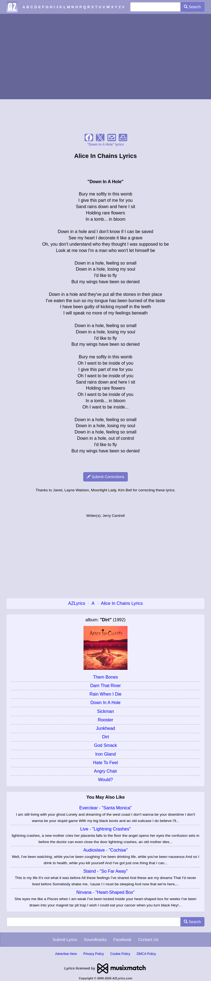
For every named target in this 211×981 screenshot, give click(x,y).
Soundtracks (95, 939)
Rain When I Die (106, 694)
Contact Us (148, 939)
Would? (105, 779)
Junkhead (105, 728)
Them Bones (105, 677)
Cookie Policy (120, 954)
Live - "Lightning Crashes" (105, 829)
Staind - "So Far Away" (105, 871)
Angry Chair (105, 771)
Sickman (105, 711)
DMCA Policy (146, 954)
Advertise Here (66, 954)
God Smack (105, 745)
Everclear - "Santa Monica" (105, 808)
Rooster (105, 720)
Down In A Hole (105, 702)
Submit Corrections (105, 477)
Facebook (122, 939)
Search (192, 7)
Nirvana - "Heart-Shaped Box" (105, 892)
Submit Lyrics (64, 939)
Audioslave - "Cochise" (105, 850)
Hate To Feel (105, 762)
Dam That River (105, 685)
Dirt (105, 737)
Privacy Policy (93, 954)
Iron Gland (105, 754)
